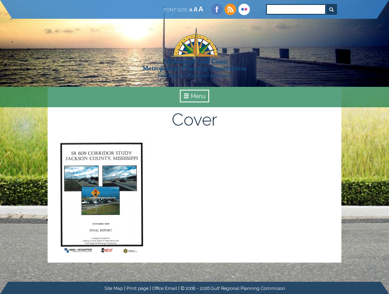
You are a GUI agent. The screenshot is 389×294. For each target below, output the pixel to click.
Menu (194, 96)
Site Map (113, 288)
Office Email (164, 288)
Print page (138, 288)
